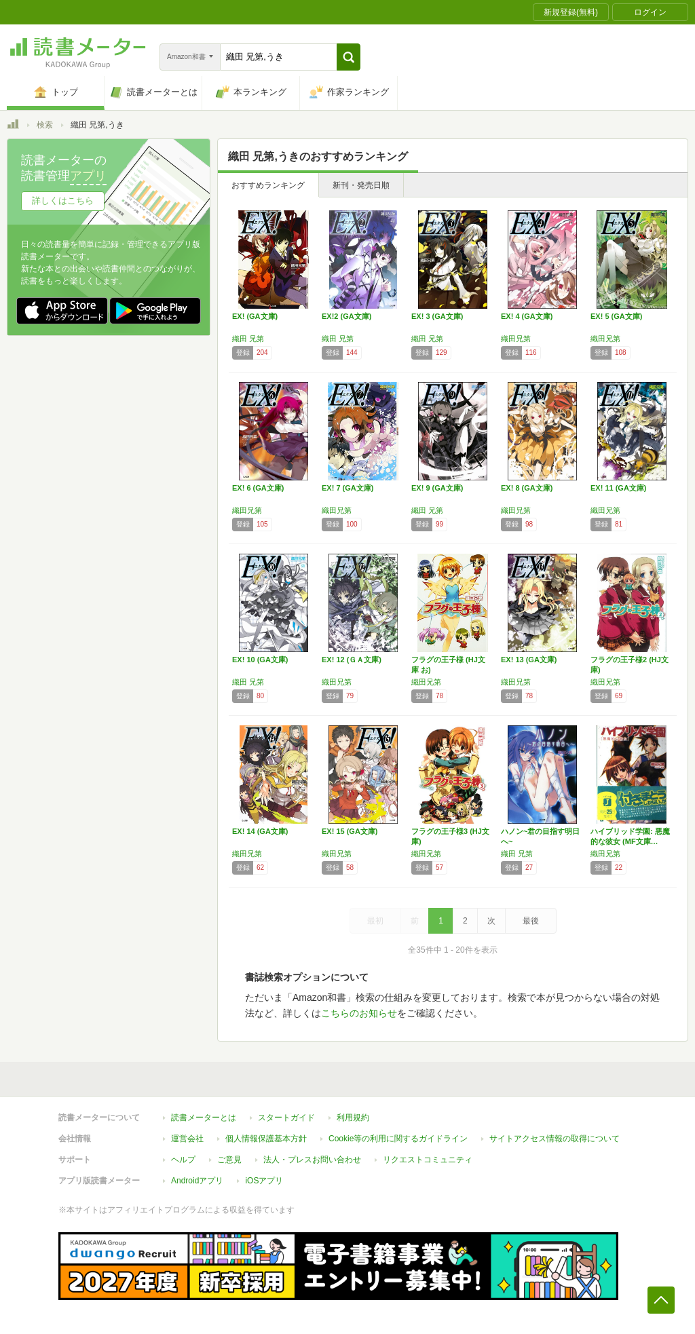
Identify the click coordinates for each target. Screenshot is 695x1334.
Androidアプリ (197, 1181)
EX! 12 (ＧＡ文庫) (351, 659)
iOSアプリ (264, 1181)
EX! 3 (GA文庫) (437, 316)
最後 (531, 921)
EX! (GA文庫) (255, 316)
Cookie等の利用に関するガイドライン (398, 1139)
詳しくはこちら (63, 200)
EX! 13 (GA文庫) (529, 659)
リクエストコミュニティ (427, 1160)
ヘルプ (183, 1160)
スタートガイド (286, 1117)
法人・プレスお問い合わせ (312, 1160)
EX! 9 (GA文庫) (437, 488)
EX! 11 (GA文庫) (618, 488)
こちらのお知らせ (359, 1013)
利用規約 (353, 1117)
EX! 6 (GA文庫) (258, 488)
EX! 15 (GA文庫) (350, 831)
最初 (375, 921)
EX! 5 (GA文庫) (616, 316)
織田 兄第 (248, 339)
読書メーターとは (203, 1117)
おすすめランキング (268, 185)
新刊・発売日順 (361, 185)
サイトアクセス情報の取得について (554, 1139)
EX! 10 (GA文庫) (260, 659)
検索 (45, 125)
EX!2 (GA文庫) (346, 316)
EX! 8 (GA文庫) (526, 488)
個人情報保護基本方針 (266, 1139)
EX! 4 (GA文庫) (526, 316)
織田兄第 (516, 339)
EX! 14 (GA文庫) (260, 831)
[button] (348, 57)
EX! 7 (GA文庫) (347, 488)
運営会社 (187, 1139)
